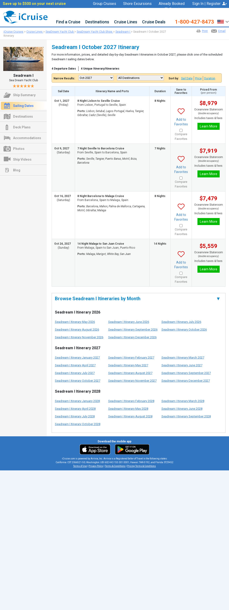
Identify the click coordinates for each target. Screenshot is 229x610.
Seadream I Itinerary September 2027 (186, 373)
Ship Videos (22, 159)
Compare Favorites (181, 136)
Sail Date (187, 78)
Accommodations (27, 138)
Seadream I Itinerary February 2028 (131, 401)
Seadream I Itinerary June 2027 (181, 365)
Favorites (175, 9)
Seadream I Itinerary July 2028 (75, 416)
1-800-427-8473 (194, 22)
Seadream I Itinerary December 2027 (185, 380)
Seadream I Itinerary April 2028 (75, 408)
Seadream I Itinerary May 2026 (75, 322)
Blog (16, 170)
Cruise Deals (153, 22)
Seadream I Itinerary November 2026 (79, 337)
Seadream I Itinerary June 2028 (181, 408)
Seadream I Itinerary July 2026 (181, 322)
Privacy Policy (96, 466)
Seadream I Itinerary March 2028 (182, 401)
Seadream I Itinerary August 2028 (130, 416)
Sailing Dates (23, 106)
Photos (19, 149)
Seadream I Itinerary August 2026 (77, 329)
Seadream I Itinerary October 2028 (77, 424)
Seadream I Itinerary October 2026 (184, 329)
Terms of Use (80, 466)
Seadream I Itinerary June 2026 (128, 322)
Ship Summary (24, 95)
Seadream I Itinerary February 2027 (131, 357)
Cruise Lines (125, 22)
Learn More (208, 126)
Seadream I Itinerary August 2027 (130, 373)
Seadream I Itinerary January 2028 (77, 401)
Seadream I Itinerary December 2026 (132, 337)
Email (221, 31)
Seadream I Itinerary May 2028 (128, 408)
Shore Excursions (137, 4)
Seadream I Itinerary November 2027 (132, 380)
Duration (209, 78)
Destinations (97, 22)
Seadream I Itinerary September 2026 (132, 329)
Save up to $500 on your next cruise (34, 4)
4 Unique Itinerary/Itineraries (100, 68)
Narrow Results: (64, 78)
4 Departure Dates (64, 68)
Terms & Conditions (115, 466)
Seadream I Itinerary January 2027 (77, 357)
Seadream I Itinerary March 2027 (182, 357)
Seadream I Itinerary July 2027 (75, 373)
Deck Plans (22, 127)
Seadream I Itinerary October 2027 (77, 380)
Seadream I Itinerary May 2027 (128, 365)
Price (198, 78)
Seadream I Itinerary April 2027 (75, 365)
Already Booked (172, 4)
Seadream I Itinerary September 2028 (186, 416)
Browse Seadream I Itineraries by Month (138, 298)
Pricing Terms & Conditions (141, 466)
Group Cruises (104, 4)
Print (205, 31)
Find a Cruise (68, 22)
